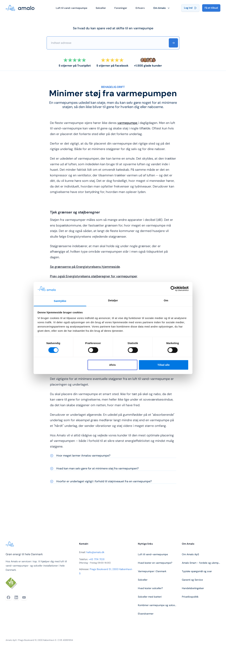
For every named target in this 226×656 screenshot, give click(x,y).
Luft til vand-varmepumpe (71, 8)
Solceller (101, 8)
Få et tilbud (211, 7)
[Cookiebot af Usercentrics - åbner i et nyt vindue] (173, 288)
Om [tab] (166, 300)
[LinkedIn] (16, 597)
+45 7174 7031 (96, 559)
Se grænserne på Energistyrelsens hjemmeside (85, 267)
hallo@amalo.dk (95, 552)
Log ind (190, 7)
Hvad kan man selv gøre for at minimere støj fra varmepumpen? (94, 468)
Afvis (112, 364)
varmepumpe (127, 123)
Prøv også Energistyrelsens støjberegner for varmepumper (93, 276)
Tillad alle (163, 364)
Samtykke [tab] (60, 300)
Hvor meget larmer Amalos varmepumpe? (80, 455)
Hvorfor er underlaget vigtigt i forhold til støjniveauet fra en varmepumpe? (101, 481)
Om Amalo (161, 8)
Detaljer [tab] (113, 300)
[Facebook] (8, 597)
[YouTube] (24, 597)
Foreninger (120, 8)
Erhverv (140, 8)
